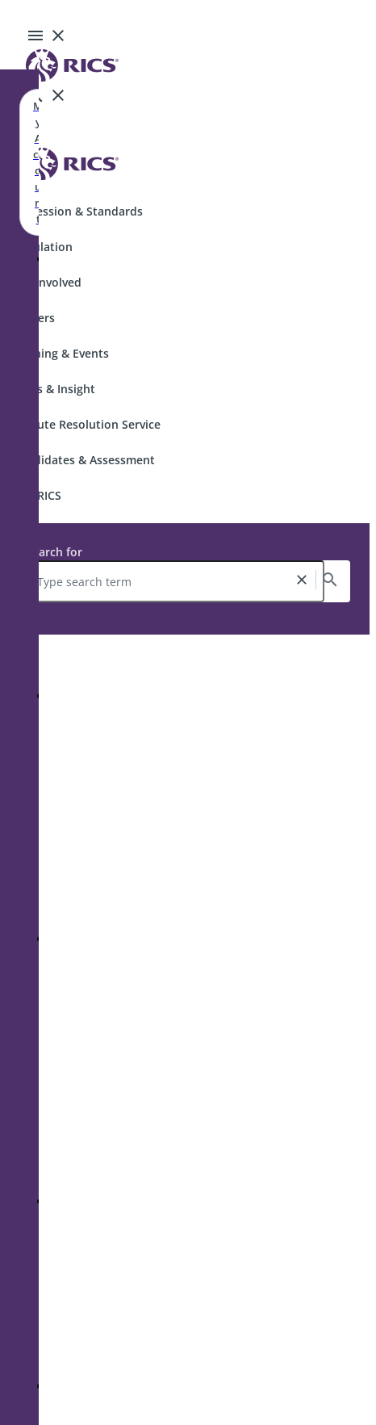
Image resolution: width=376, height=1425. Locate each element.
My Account (38, 162)
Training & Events (61, 353)
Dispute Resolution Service (87, 424)
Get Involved (47, 282)
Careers (34, 317)
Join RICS (37, 495)
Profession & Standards (78, 211)
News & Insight (54, 388)
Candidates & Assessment (84, 459)
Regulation (43, 246)
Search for (54, 552)
